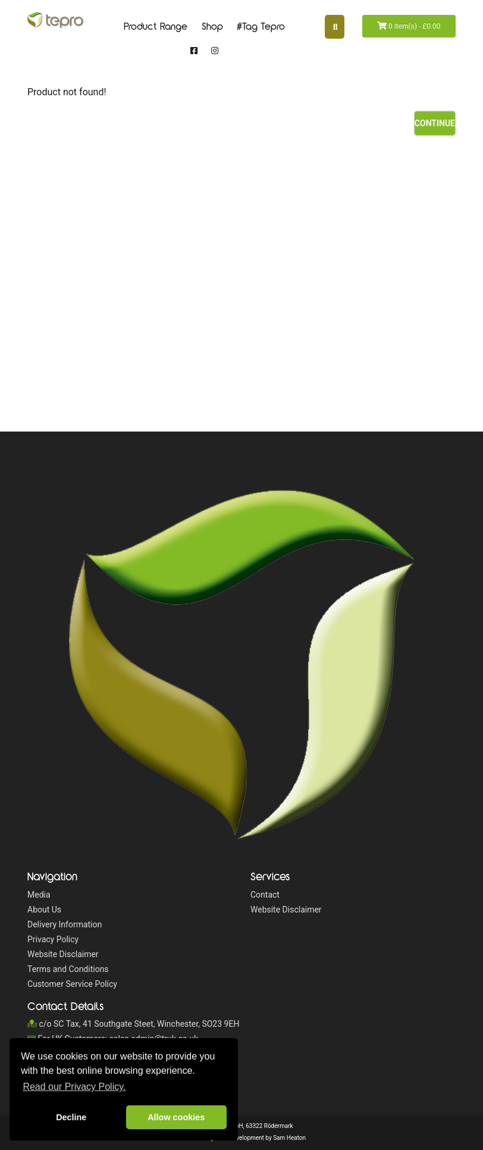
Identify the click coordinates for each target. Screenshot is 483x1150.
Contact (265, 894)
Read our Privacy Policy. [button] (74, 1087)
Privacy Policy (53, 939)
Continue (435, 123)
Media (39, 894)
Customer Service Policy (72, 984)
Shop (212, 26)
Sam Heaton (289, 1138)
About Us (44, 909)
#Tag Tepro (261, 26)
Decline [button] (71, 1117)
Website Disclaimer (63, 954)
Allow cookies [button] (176, 1117)
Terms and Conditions (68, 969)
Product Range (155, 26)
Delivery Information (64, 924)
